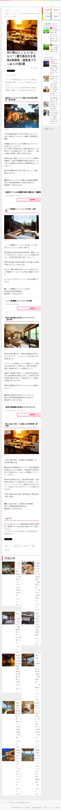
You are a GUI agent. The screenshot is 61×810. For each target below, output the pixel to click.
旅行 (7, 550)
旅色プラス (49, 129)
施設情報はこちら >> (36, 199)
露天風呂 (18, 546)
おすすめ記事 (48, 57)
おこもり (8, 546)
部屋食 (26, 546)
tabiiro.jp (14, 75)
